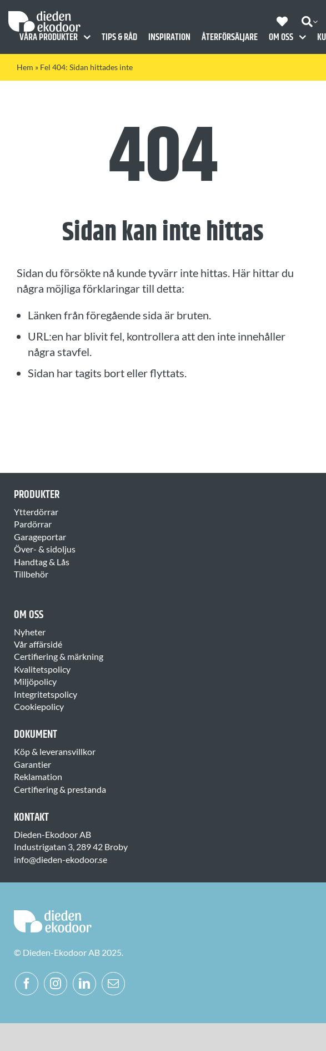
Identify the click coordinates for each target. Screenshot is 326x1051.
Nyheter (30, 631)
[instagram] (55, 983)
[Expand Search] (315, 21)
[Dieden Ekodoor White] (44, 15)
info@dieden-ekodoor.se (60, 859)
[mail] (113, 983)
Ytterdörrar (36, 511)
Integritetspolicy (45, 694)
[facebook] (26, 983)
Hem (25, 67)
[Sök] (307, 21)
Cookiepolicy (39, 706)
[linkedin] (84, 983)
